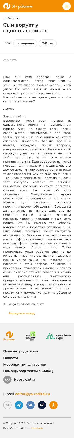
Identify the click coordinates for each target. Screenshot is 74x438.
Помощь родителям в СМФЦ (28, 371)
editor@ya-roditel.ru (32, 394)
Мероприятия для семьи (24, 364)
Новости (10, 358)
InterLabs (37, 428)
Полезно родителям (20, 351)
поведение (25, 43)
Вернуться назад (22, 313)
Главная (14, 18)
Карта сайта (19, 380)
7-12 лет (47, 43)
